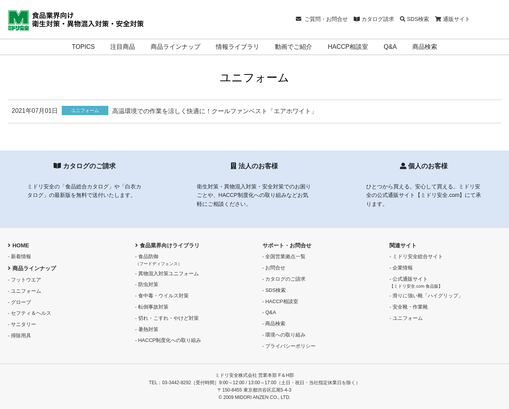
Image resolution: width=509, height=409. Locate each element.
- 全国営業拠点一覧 (284, 256)
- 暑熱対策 (146, 329)
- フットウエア (24, 280)
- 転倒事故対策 (152, 307)
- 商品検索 (274, 323)
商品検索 (424, 46)
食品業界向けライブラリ (167, 245)
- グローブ (19, 302)
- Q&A (269, 312)
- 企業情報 (401, 268)
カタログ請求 (374, 19)
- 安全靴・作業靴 (408, 307)
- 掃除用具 (19, 335)
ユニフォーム (85, 110)
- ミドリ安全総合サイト (416, 256)
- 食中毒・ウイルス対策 (162, 296)
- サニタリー (22, 324)
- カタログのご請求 (284, 279)
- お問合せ (274, 268)
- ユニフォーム (24, 291)
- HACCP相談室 (280, 301)
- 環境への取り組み (284, 335)
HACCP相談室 (348, 46)
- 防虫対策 (146, 284)
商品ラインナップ (175, 46)
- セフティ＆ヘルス (29, 313)
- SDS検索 (274, 290)
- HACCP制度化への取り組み (168, 340)
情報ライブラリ (237, 46)
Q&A (390, 46)
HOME (18, 245)
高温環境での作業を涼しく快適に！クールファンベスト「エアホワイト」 (214, 111)
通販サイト (452, 19)
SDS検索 (414, 19)
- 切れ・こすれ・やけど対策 (167, 318)
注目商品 (122, 46)
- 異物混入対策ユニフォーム (167, 273)
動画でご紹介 (293, 46)
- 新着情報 (19, 256)
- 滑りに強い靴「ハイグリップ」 (426, 296)
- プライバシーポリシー (289, 346)
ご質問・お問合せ (322, 19)
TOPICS (83, 46)
